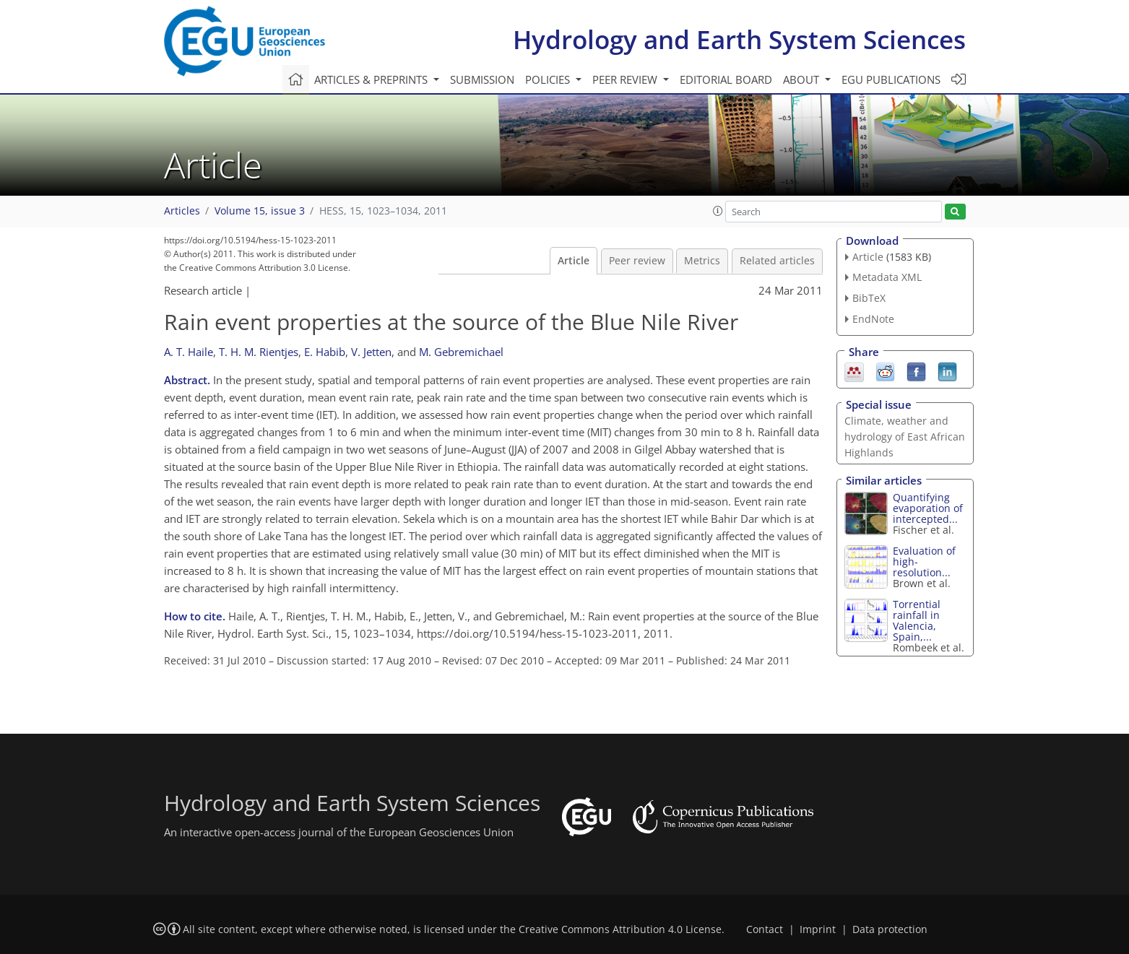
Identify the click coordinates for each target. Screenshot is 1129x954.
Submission (482, 79)
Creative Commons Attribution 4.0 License (620, 929)
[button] (718, 210)
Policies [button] (549, 79)
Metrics (702, 260)
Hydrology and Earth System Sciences (739, 39)
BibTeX (869, 298)
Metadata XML (887, 277)
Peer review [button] (626, 79)
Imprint (818, 929)
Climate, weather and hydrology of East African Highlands (904, 436)
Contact (764, 929)
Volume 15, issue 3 (260, 210)
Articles (182, 210)
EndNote (873, 319)
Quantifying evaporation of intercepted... (928, 508)
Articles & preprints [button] (372, 79)
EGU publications (891, 79)
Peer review (637, 260)
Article (573, 260)
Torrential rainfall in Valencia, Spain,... (916, 620)
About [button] (802, 79)
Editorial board (726, 79)
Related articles (777, 260)
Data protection (889, 929)
